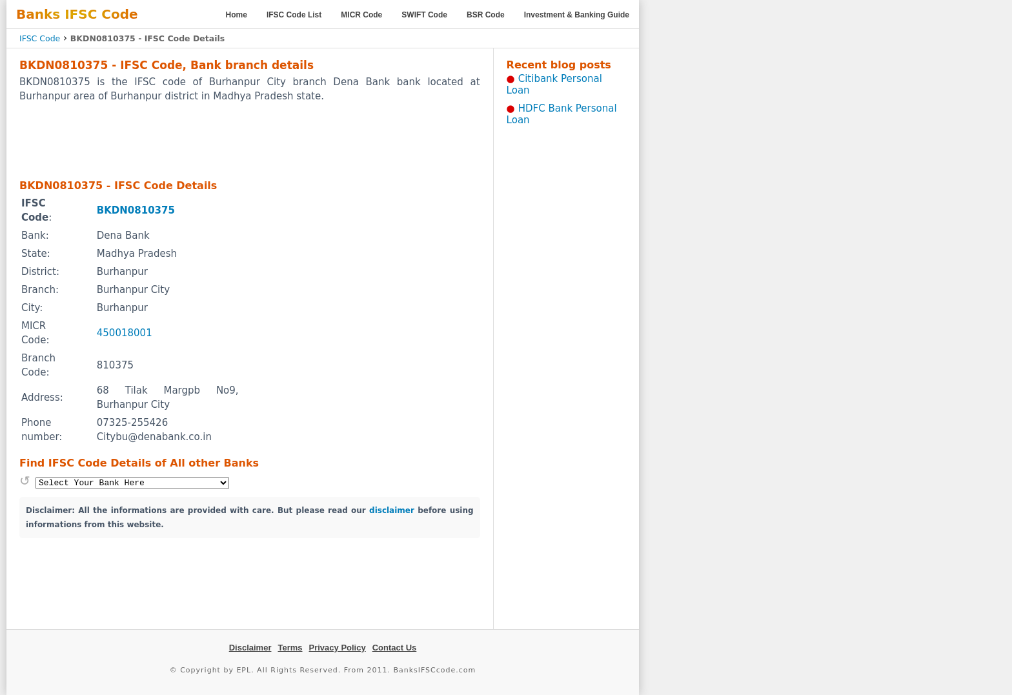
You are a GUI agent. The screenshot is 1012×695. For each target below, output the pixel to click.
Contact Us (394, 647)
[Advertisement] (250, 140)
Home (236, 14)
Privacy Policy (337, 647)
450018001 (124, 333)
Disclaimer (250, 647)
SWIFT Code (424, 14)
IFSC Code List (294, 14)
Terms (290, 647)
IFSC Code (39, 38)
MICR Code (361, 14)
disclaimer (391, 510)
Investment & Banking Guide (576, 14)
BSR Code (486, 14)
